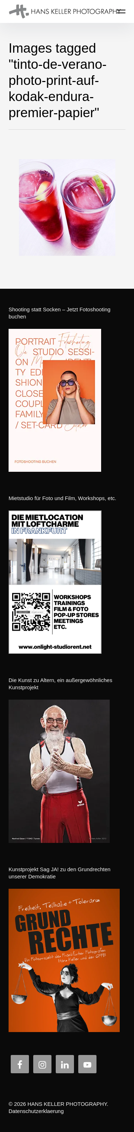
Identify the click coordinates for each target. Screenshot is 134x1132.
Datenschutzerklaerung (36, 1111)
